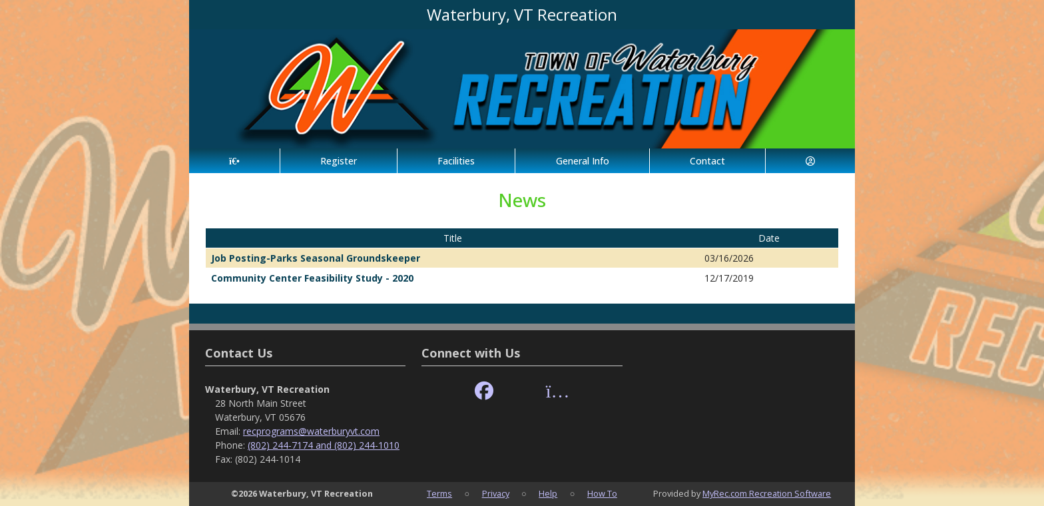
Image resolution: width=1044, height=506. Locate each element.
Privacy (495, 493)
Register (338, 160)
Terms (439, 493)
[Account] (810, 160)
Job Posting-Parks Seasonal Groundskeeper (315, 258)
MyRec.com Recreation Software (766, 493)
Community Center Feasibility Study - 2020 (312, 278)
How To (602, 493)
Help (548, 493)
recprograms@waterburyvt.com (311, 431)
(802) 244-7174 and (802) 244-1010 (323, 445)
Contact (707, 160)
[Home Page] (234, 160)
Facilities (456, 160)
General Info (582, 160)
